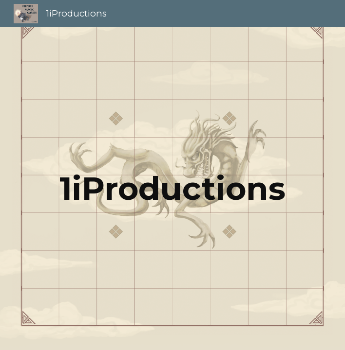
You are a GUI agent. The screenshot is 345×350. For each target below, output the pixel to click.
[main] (172, 188)
